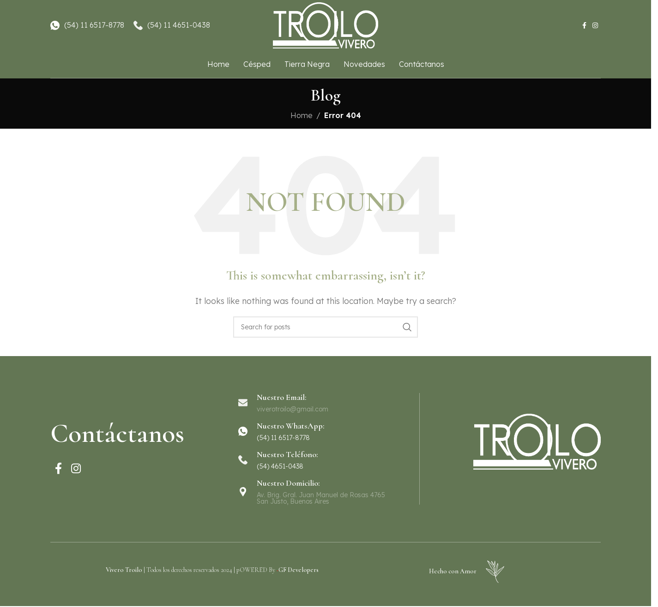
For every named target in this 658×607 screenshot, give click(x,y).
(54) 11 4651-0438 (178, 25)
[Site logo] (325, 24)
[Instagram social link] (595, 25)
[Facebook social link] (584, 25)
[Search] (325, 327)
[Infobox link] (325, 431)
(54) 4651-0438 (280, 466)
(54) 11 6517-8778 (94, 25)
